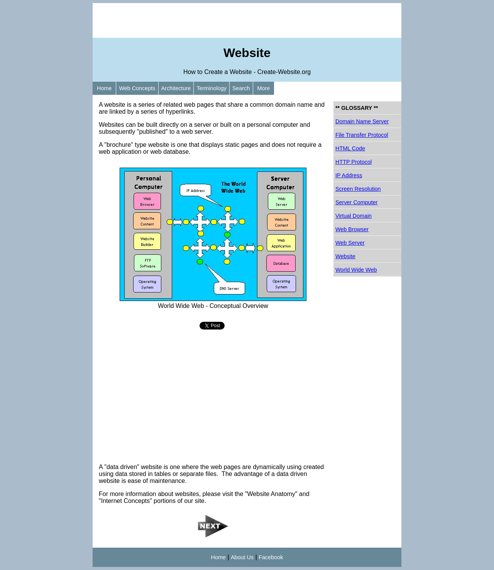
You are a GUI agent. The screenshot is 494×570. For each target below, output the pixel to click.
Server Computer (356, 202)
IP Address (348, 175)
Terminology (211, 88)
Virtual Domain (353, 216)
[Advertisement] (247, 20)
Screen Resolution (358, 189)
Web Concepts (137, 88)
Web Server (350, 243)
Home (104, 88)
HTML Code (350, 148)
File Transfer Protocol (361, 135)
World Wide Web (356, 270)
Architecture (176, 88)
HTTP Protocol (353, 162)
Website (345, 256)
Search (241, 88)
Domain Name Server (362, 121)
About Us (242, 557)
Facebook (271, 557)
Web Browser (352, 229)
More (264, 88)
